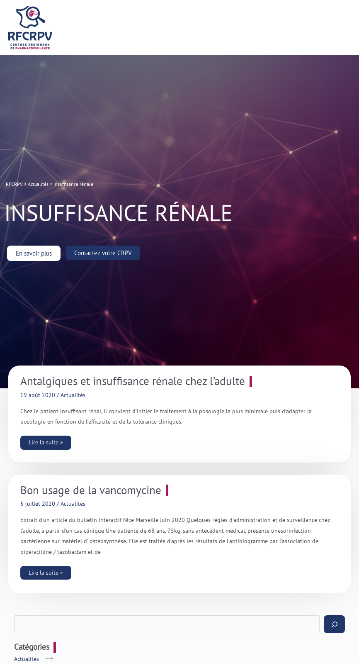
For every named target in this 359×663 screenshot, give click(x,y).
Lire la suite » (45, 441)
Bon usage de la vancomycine (90, 490)
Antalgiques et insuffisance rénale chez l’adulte (132, 381)
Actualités (73, 395)
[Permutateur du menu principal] (342, 27)
